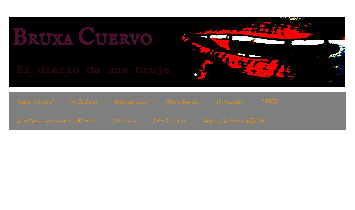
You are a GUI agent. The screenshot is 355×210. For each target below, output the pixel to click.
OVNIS (269, 101)
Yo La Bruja (83, 101)
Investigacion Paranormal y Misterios (56, 120)
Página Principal (35, 101)
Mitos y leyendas (182, 101)
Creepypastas (230, 101)
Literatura (124, 120)
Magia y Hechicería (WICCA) (234, 120)
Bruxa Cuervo (82, 38)
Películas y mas (169, 120)
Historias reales (131, 101)
